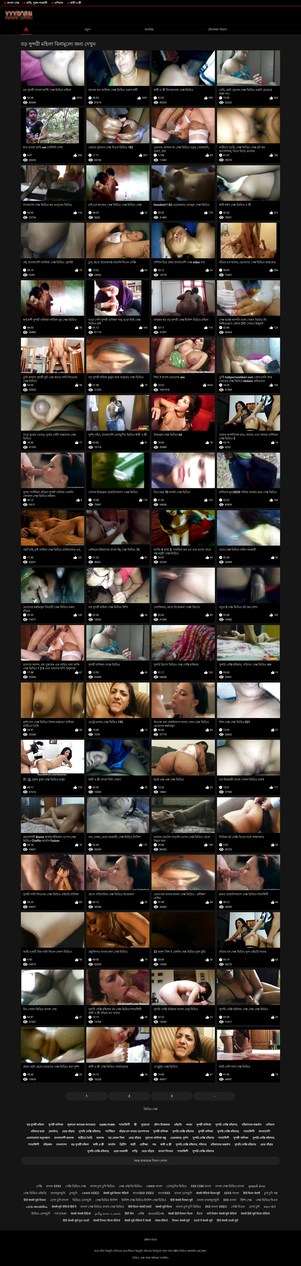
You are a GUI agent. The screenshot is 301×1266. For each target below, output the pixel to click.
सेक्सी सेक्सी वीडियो (81, 1213)
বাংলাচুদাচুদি (58, 1193)
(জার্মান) (53, 1131)
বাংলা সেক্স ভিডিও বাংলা (229, 1186)
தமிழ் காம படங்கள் (108, 1213)
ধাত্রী (133, 1144)
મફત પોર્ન (269, 1206)
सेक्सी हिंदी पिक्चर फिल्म (180, 1213)
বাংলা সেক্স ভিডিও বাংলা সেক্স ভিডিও (102, 1206)
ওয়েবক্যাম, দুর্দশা (179, 1137)
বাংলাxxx (164, 1193)
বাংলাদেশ (61, 1144)
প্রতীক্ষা (144, 1144)
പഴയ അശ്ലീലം (36, 1206)
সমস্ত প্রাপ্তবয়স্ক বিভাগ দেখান (150, 1160)
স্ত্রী (135, 1124)
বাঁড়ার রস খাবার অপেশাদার (134, 1131)
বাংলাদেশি (264, 1131)
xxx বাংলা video (216, 1206)
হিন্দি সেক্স (246, 1200)
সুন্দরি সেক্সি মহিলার (183, 1131)
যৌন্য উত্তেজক (162, 1124)
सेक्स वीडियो (161, 1220)
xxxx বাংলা (231, 1193)
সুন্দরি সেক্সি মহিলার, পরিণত (191, 1144)
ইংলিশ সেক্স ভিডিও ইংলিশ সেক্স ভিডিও (144, 1200)
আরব (189, 1124)
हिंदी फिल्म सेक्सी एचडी (139, 1206)
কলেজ (100, 1137)
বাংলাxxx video (143, 1193)
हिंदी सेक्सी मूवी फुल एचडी (76, 1220)
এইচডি (178, 1124)
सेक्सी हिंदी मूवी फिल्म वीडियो (255, 1213)
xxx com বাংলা (201, 1186)
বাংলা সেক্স (13, 2)
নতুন (87, 29)
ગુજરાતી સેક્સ (256, 1186)
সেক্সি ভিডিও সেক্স (75, 1186)
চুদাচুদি (73, 1193)
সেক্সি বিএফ (238, 1206)
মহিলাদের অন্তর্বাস (251, 1124)
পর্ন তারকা (60, 1213)
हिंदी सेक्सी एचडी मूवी (227, 1220)
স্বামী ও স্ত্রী (75, 2)
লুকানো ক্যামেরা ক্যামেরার (81, 1124)
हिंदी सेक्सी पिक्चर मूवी (181, 1200)
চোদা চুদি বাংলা (59, 1200)
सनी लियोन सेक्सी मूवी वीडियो (222, 1213)
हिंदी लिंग (129, 1213)
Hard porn (107, 1124)
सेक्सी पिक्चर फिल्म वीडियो (106, 1220)
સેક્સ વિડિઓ (156, 1213)
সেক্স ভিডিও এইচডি (34, 1193)
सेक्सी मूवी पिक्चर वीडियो (115, 1193)
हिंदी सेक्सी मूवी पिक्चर (35, 1200)
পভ (154, 1144)
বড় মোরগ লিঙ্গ (116, 1137)
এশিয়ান (58, 2)
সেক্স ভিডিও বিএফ (266, 1200)
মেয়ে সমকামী (121, 1151)
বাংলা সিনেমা (165, 1151)
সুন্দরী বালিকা (55, 1124)
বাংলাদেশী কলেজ (64, 1137)
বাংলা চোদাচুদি (183, 1193)
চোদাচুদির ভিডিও (176, 1186)
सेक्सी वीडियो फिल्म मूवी (208, 1193)
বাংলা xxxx (53, 1186)
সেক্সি (39, 1186)
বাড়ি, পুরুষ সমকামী (36, 2)
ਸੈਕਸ (200, 1213)
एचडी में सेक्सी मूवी (203, 1220)
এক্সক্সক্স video (90, 1193)
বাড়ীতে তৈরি (85, 1137)
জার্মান (111, 1144)
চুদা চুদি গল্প (271, 1193)
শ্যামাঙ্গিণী (124, 1124)
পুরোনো (145, 1124)
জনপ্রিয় (149, 29)
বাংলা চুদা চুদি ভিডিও (102, 1186)
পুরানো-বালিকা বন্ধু (155, 1137)
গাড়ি (134, 1151)
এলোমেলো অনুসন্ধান (38, 1137)
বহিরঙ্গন (47, 1144)
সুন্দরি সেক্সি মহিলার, (226, 1124)
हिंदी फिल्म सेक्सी (251, 1193)
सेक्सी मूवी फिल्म (164, 1206)
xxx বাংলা (229, 1200)
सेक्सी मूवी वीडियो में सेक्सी (137, 1220)
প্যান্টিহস (110, 1131)
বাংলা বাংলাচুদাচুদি (208, 1200)
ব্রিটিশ (123, 1144)
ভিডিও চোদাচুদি (82, 1200)
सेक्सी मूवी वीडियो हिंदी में (64, 1206)
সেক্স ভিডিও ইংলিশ (106, 1200)
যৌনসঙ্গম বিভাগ (217, 29)
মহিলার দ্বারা (38, 1131)
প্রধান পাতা (150, 1239)
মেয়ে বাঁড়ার (68, 1131)
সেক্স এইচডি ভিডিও (130, 1186)
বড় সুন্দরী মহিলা (35, 1124)
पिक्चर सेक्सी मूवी (181, 1220)
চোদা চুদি (254, 1206)
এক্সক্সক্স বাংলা (154, 1186)
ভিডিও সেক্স (150, 1109)
